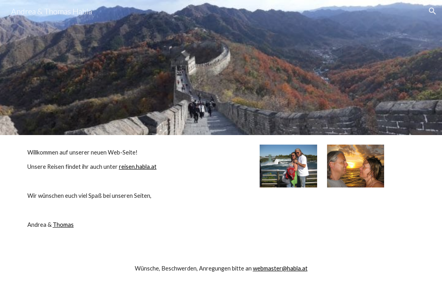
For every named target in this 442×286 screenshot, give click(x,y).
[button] (432, 11)
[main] (120, 189)
